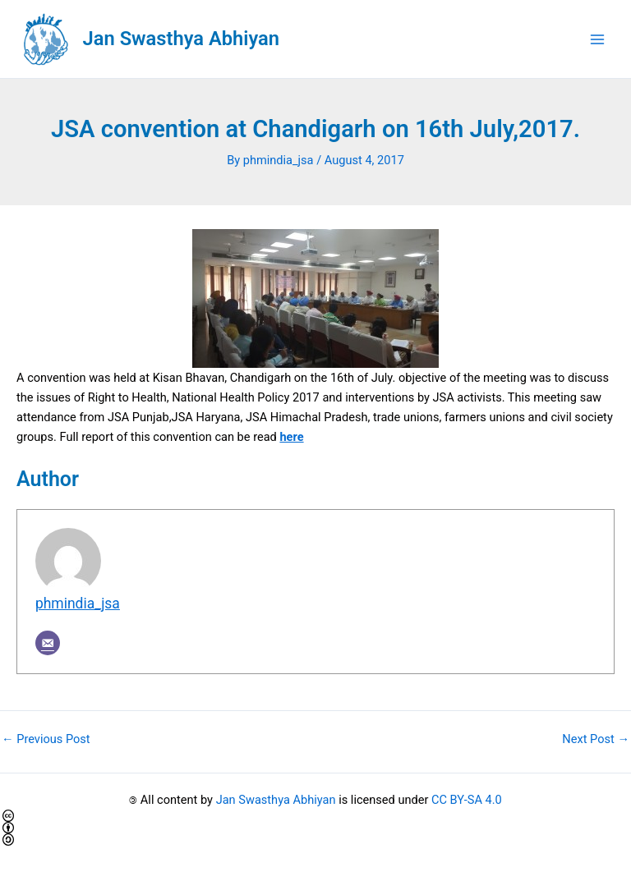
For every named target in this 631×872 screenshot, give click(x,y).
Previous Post (46, 739)
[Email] (47, 643)
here (291, 436)
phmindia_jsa (77, 603)
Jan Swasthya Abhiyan (181, 38)
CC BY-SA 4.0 (466, 799)
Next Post (595, 739)
